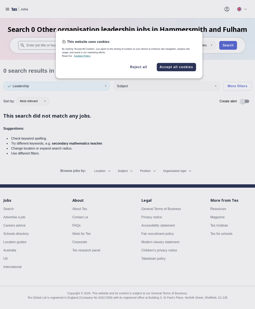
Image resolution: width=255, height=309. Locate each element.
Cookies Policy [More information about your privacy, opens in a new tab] (82, 56)
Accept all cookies (176, 67)
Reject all (138, 67)
